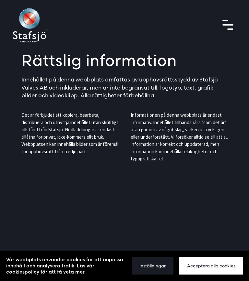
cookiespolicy (22, 272)
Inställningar (152, 265)
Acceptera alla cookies (211, 265)
